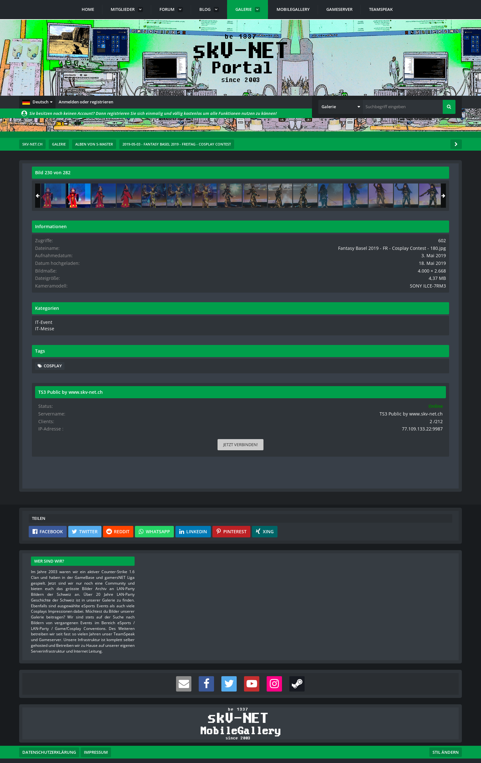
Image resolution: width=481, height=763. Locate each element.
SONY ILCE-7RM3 (433, 296)
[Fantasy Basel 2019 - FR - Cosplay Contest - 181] (435, 195)
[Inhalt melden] (329, 426)
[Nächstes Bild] (328, 303)
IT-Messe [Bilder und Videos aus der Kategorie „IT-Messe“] (374, 338)
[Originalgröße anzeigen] (326, 176)
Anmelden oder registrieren (86, 102)
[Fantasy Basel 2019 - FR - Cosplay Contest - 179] (384, 195)
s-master (68, 187)
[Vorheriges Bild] (38, 303)
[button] (37, 102)
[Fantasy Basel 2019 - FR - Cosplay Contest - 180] (409, 195)
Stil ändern (446, 734)
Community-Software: (240, 747)
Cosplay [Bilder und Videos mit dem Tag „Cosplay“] (384, 375)
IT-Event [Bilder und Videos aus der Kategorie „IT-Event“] (374, 332)
